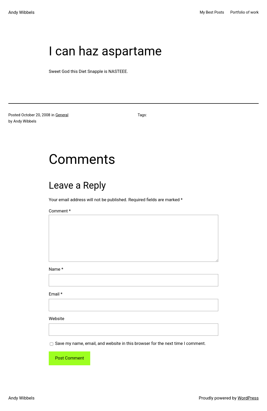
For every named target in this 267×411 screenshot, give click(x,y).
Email (55, 294)
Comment (60, 211)
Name (56, 269)
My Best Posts (212, 12)
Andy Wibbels (21, 12)
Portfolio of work (244, 12)
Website (56, 318)
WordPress (248, 398)
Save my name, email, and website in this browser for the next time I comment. (130, 343)
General (62, 115)
